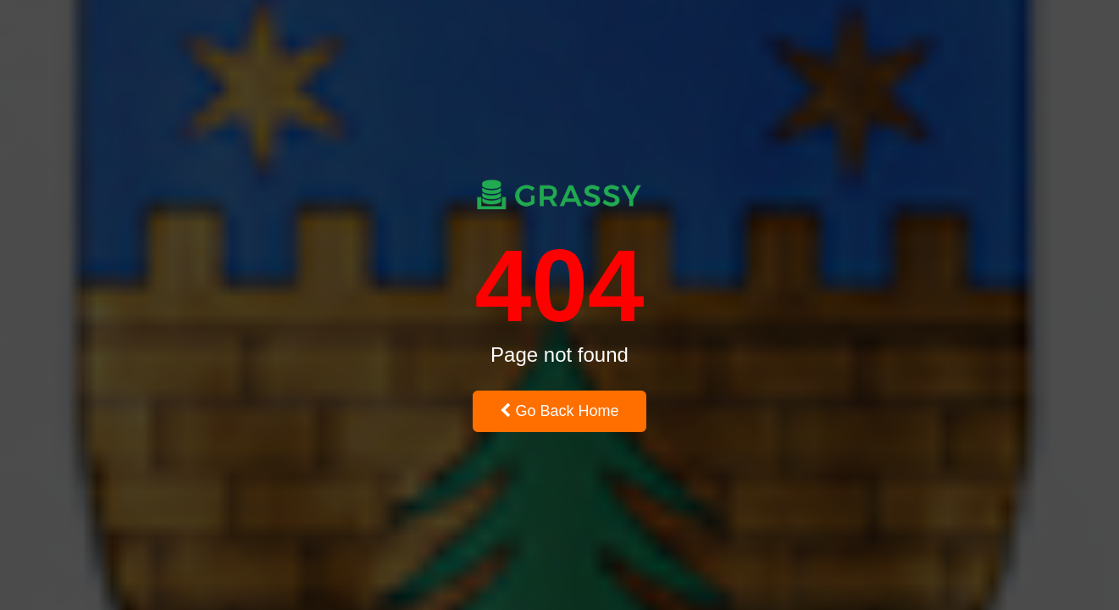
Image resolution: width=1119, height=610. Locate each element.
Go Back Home (559, 410)
